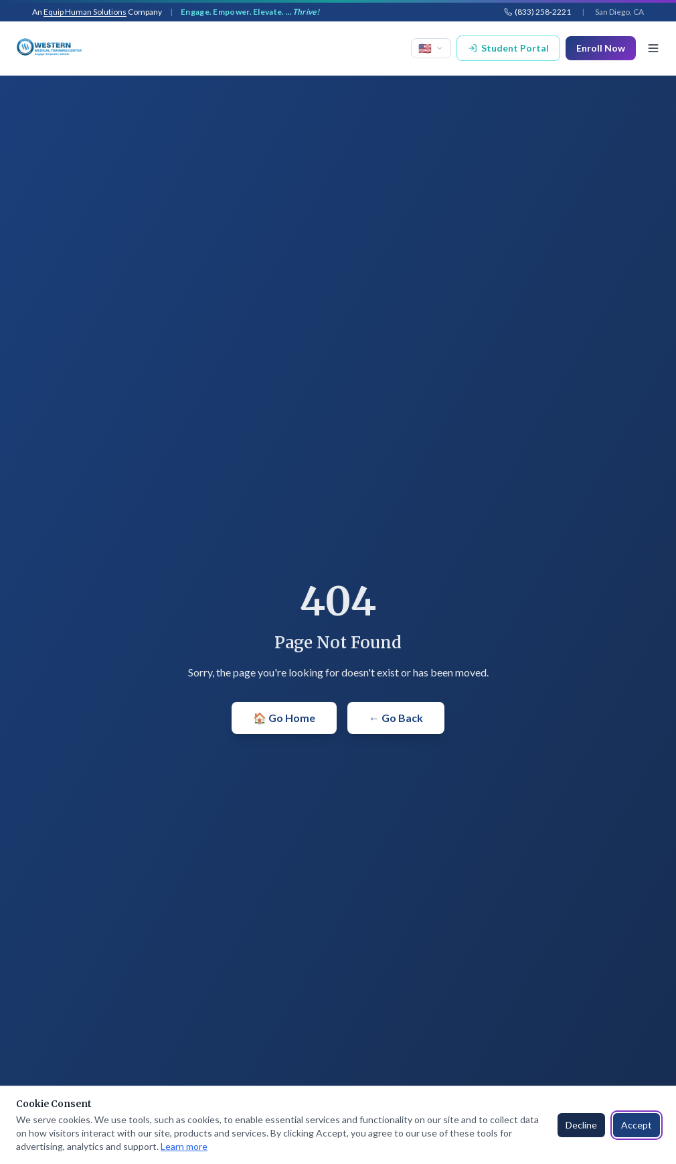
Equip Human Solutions (85, 12)
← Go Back (396, 717)
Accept (636, 1125)
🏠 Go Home (284, 717)
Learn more (184, 1146)
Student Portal (508, 48)
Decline (581, 1125)
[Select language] (431, 48)
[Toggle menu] (653, 48)
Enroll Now (600, 48)
